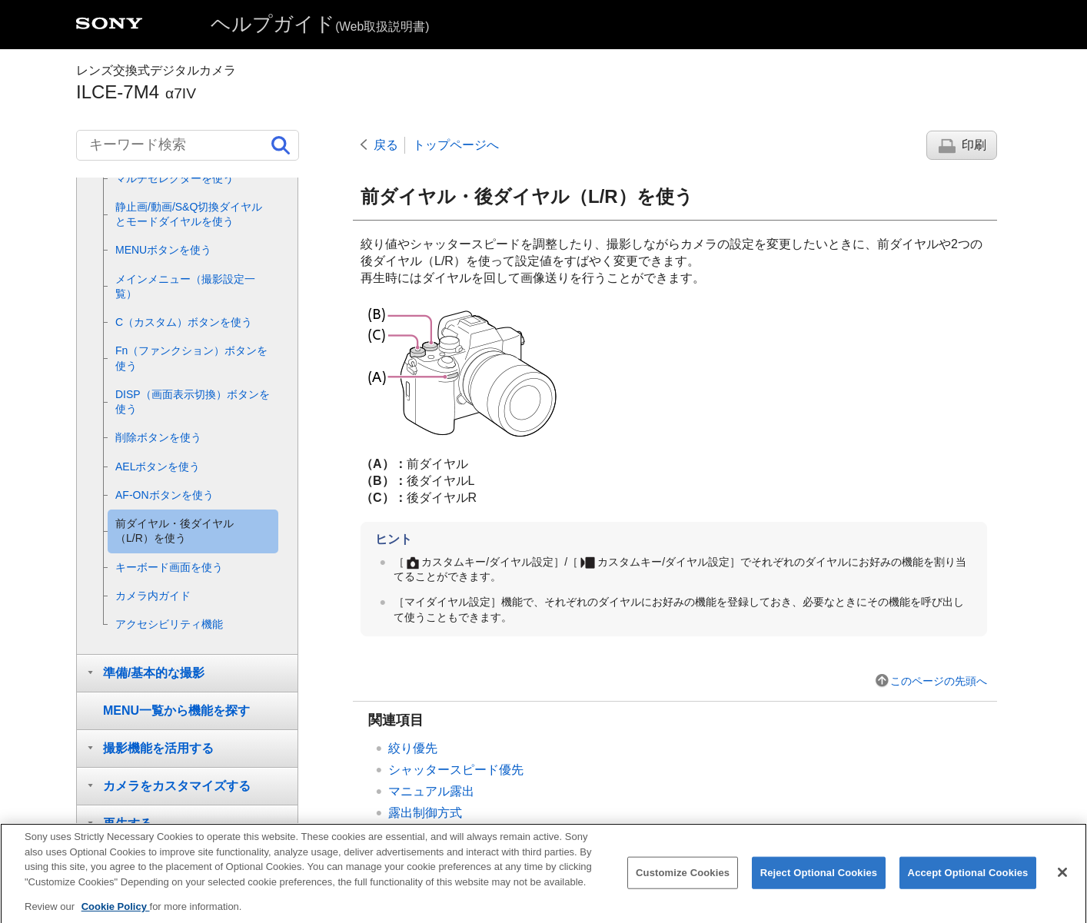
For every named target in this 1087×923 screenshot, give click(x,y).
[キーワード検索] (187, 145)
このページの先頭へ (938, 681)
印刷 (974, 144)
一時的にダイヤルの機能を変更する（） (548, 834)
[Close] (1062, 884)
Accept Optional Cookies (968, 885)
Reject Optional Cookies (819, 885)
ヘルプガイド (320, 23)
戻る (386, 144)
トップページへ (456, 144)
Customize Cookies (683, 885)
